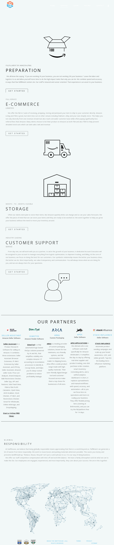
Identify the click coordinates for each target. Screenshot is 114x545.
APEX (79, 334)
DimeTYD (34, 336)
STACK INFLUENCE (102, 335)
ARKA (57, 335)
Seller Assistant (11, 335)
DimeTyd (31, 345)
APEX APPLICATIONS (79, 343)
